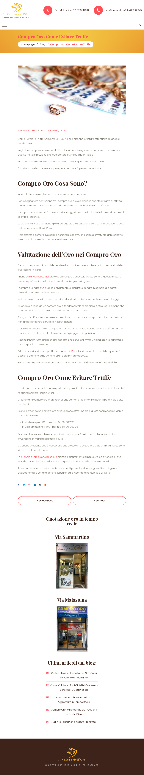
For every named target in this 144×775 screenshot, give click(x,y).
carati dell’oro (68, 351)
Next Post (99, 500)
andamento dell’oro (42, 276)
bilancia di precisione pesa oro (39, 457)
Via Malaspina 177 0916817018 (72, 10)
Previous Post (44, 500)
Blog (42, 44)
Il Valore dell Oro (27, 130)
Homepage (27, 44)
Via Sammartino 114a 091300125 (124, 10)
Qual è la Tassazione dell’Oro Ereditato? (74, 722)
